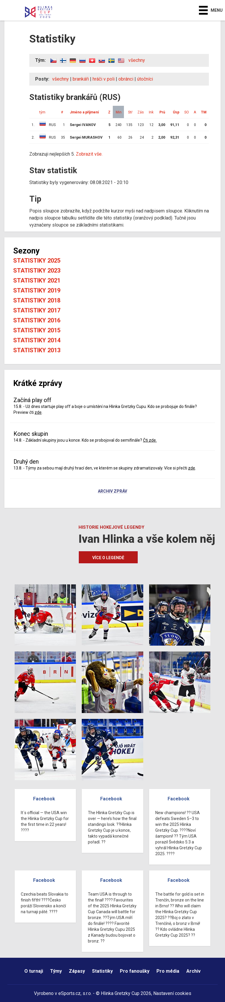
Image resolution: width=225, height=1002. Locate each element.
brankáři (81, 79)
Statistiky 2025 (36, 260)
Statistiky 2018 (36, 300)
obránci (125, 79)
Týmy (56, 971)
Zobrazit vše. (89, 154)
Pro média (167, 971)
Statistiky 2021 (36, 280)
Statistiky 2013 (36, 350)
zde (38, 412)
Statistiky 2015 (36, 330)
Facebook (44, 799)
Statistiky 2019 (36, 290)
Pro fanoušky (134, 971)
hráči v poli (104, 79)
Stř (130, 112)
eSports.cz (69, 993)
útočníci (145, 79)
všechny (136, 60)
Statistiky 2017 (36, 310)
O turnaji (33, 971)
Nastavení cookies (172, 993)
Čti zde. (150, 440)
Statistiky (102, 971)
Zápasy (77, 971)
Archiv (193, 971)
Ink (151, 112)
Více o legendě (108, 557)
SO (186, 112)
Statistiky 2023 (36, 270)
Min (119, 112)
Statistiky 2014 (36, 340)
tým (42, 112)
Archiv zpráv (112, 491)
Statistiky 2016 (36, 320)
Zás (140, 112)
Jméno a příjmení (84, 112)
